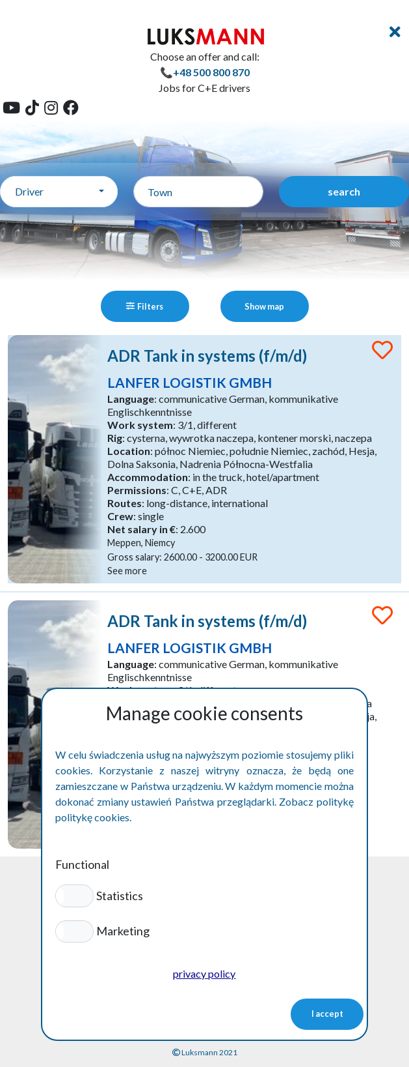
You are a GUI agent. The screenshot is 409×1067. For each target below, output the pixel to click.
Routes (124, 503)
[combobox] (59, 191)
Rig (114, 437)
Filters (144, 306)
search (344, 191)
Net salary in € (141, 529)
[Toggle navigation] (394, 32)
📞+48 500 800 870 (205, 72)
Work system (140, 424)
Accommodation (147, 477)
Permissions (136, 490)
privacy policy (204, 973)
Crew (120, 516)
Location (128, 451)
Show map (264, 306)
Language (130, 398)
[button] (74, 895)
